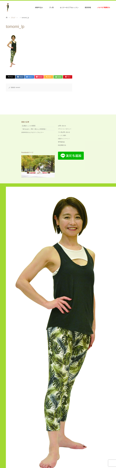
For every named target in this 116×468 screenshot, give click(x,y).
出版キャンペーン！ (64, 138)
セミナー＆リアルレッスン (69, 7)
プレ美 (51, 7)
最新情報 (88, 7)
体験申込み (39, 7)
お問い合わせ (62, 126)
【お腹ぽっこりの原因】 (28, 126)
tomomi (18, 87)
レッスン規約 (62, 135)
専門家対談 (61, 142)
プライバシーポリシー (64, 129)
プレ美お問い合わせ (64, 132)
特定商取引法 (62, 145)
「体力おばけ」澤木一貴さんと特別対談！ (34, 129)
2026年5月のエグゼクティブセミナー (32, 132)
